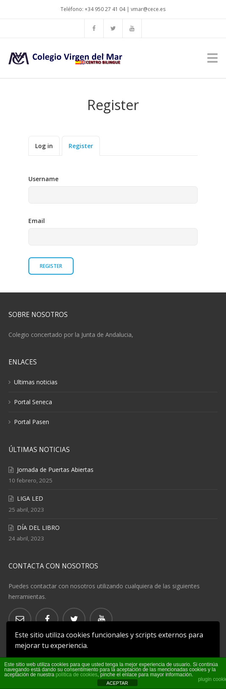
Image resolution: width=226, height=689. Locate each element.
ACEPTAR (117, 683)
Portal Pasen (31, 422)
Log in (44, 146)
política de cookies (76, 675)
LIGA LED (30, 498)
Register (81, 146)
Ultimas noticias (36, 382)
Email (36, 221)
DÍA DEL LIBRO (38, 528)
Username (43, 179)
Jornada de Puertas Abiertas (55, 470)
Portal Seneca (33, 402)
